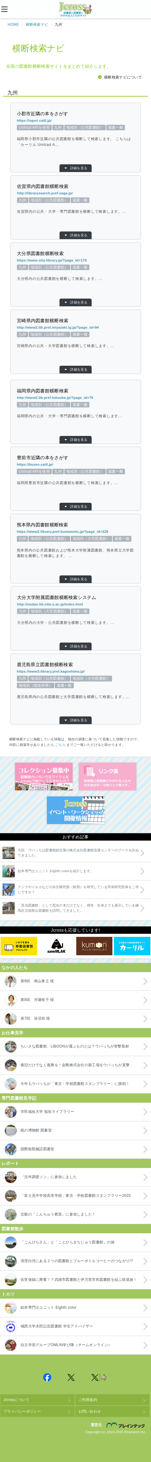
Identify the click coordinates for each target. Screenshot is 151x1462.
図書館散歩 (12, 1228)
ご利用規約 (87, 1400)
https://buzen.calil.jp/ (99, 464)
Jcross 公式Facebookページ (47, 1377)
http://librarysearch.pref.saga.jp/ (104, 193)
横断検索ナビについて (123, 77)
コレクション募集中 (44, 776)
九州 (67, 127)
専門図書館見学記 (19, 1098)
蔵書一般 (93, 127)
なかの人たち (15, 967)
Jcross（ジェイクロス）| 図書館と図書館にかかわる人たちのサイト (75, 9)
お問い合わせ (89, 1411)
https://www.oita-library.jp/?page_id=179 (99, 260)
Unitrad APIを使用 (57, 127)
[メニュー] (9, 9)
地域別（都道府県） (71, 685)
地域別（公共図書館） (79, 127)
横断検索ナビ (37, 24)
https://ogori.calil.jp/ (57, 120)
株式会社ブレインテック (126, 1425)
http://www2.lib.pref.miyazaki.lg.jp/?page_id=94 (86, 327)
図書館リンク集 (107, 776)
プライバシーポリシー (22, 1411)
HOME (13, 24)
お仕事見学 (12, 1032)
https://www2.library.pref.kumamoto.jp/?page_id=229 (69, 531)
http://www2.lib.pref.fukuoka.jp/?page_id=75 (92, 397)
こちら (60, 744)
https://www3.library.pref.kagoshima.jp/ (73, 671)
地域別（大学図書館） (82, 538)
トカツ (8, 1294)
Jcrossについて (16, 1400)
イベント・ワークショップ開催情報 (75, 810)
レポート (10, 1163)
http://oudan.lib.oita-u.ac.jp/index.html (100, 604)
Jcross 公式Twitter (71, 1377)
